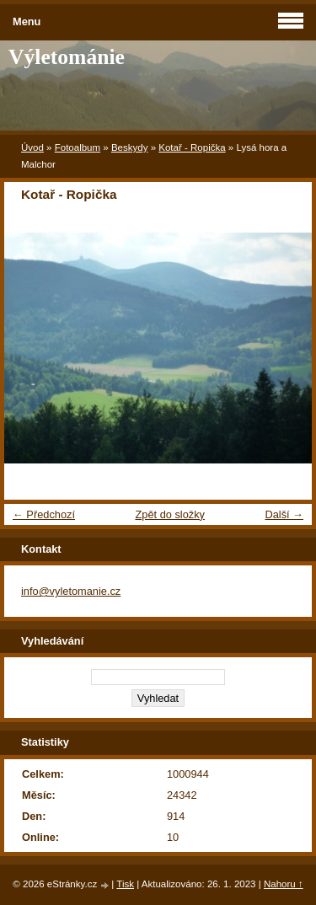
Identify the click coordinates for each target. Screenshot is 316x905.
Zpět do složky (170, 514)
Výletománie (66, 57)
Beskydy (129, 147)
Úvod (32, 147)
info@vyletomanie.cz (71, 591)
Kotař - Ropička (191, 147)
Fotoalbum (77, 147)
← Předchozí (44, 514)
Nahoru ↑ (283, 884)
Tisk (125, 884)
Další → (284, 514)
